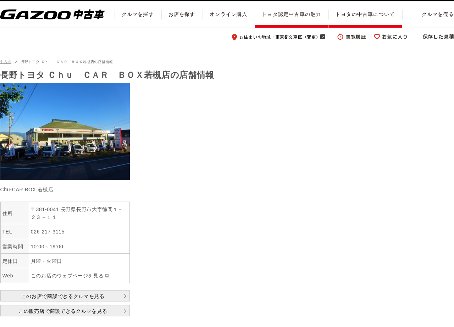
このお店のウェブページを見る (67, 275)
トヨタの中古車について (365, 14)
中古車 (5, 62)
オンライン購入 (228, 14)
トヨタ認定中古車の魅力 (291, 14)
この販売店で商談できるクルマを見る (62, 311)
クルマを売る (438, 14)
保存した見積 (438, 36)
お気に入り (395, 36)
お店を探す (181, 14)
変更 (311, 37)
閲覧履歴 (355, 36)
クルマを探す (138, 14)
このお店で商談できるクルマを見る (63, 296)
